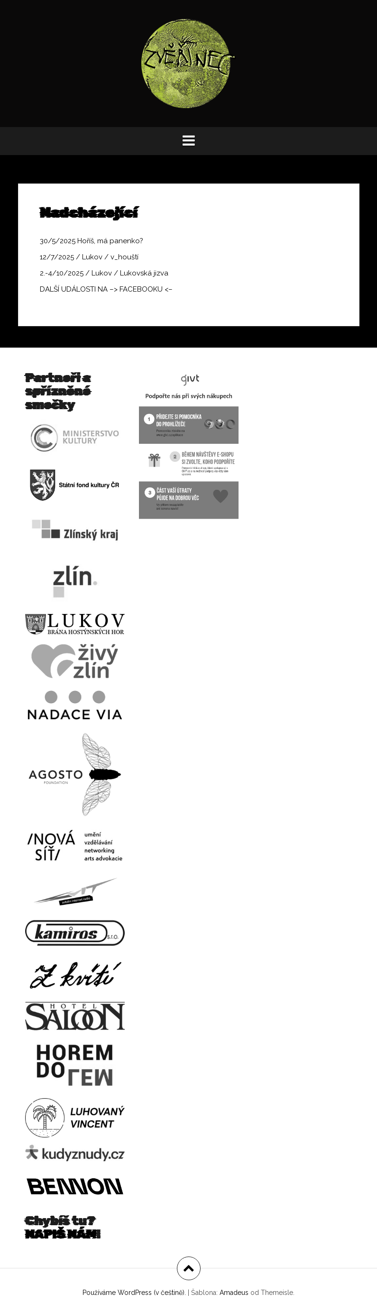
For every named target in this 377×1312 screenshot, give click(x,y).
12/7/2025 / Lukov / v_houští (89, 257)
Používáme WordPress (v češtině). (134, 1292)
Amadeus (234, 1292)
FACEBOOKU (141, 289)
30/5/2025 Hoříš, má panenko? (91, 241)
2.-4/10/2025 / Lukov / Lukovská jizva (104, 273)
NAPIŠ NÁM (60, 1234)
